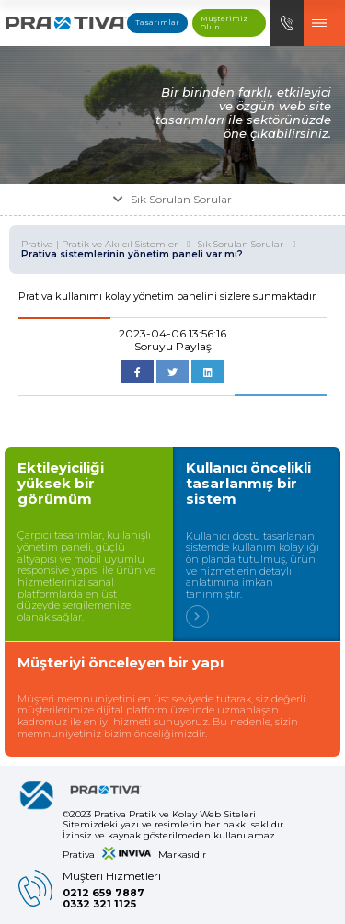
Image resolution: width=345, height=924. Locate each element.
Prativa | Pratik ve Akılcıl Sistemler (105, 244)
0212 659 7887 (103, 893)
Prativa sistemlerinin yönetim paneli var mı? (132, 254)
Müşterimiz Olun (224, 22)
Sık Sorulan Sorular (247, 244)
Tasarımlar (157, 22)
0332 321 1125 (99, 904)
